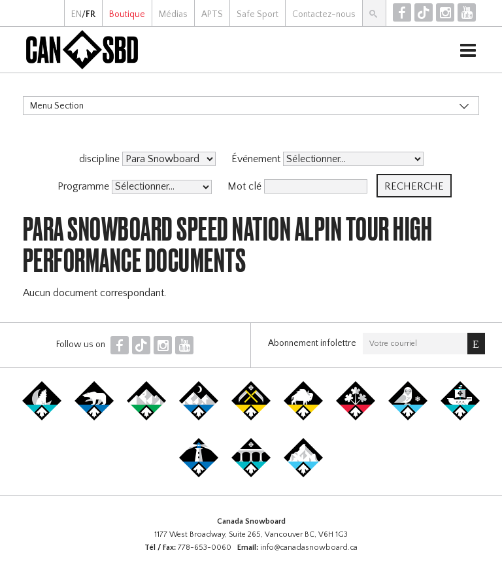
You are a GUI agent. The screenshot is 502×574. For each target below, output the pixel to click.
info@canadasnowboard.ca (309, 547)
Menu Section (57, 106)
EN (76, 14)
